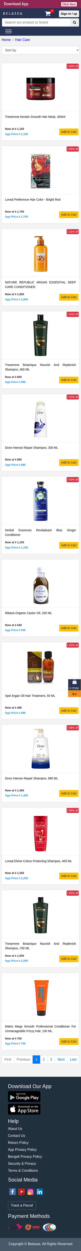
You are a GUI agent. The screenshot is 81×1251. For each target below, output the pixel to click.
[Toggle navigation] (8, 31)
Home (6, 40)
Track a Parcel (22, 1205)
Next (61, 1059)
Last (73, 1059)
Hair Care (22, 40)
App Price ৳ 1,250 (16, 878)
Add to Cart (68, 132)
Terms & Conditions (23, 1170)
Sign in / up (69, 13)
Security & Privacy (22, 1163)
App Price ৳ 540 (15, 630)
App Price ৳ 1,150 (16, 134)
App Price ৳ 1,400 (16, 795)
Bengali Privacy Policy (25, 1156)
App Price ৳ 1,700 (16, 216)
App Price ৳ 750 (15, 1043)
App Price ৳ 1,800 (16, 299)
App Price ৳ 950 (15, 382)
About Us (15, 1129)
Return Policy (18, 1142)
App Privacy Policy (22, 1149)
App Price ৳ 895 (15, 464)
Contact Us (16, 1136)
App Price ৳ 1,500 (16, 960)
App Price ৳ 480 (15, 712)
